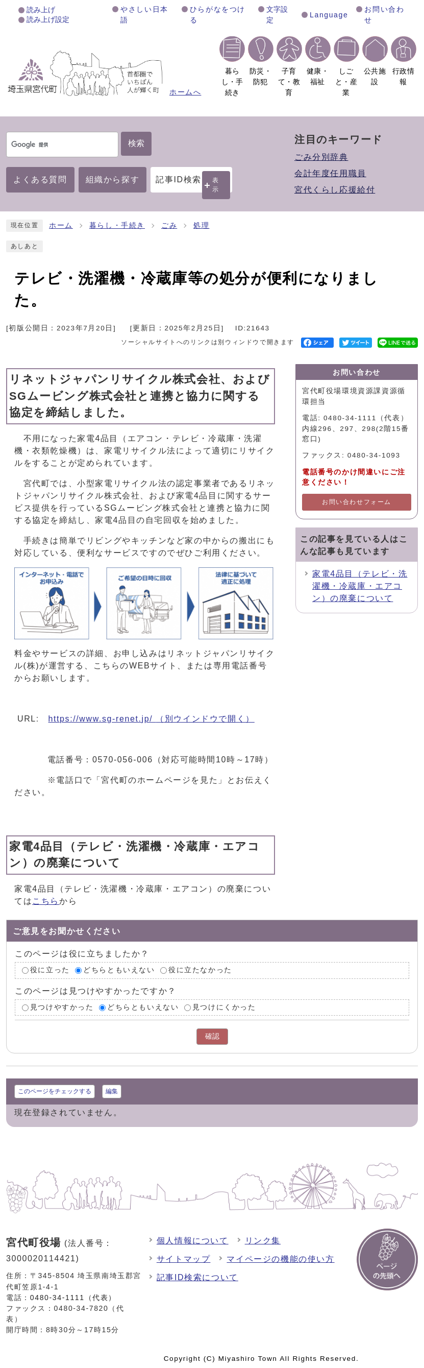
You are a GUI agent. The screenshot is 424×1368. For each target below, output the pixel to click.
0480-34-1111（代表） (73, 1297)
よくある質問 (40, 179)
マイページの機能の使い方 (280, 1259)
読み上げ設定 (48, 19)
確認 (212, 1036)
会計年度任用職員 (330, 173)
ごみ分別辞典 (321, 157)
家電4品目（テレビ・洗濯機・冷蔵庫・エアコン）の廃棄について (360, 586)
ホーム (61, 225)
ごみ (169, 225)
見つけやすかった (62, 1007)
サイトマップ (184, 1259)
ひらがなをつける (217, 14)
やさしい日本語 (144, 14)
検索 (136, 143)
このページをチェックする (54, 1091)
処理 (201, 225)
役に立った (50, 970)
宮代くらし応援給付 (334, 189)
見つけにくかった (224, 1007)
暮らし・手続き (117, 225)
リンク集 (263, 1240)
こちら (45, 901)
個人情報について (193, 1240)
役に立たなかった (200, 970)
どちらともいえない (119, 970)
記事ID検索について (197, 1277)
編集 (112, 1091)
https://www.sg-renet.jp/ (151, 718)
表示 (215, 184)
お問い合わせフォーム (356, 502)
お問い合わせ (384, 14)
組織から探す (113, 179)
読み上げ (41, 10)
